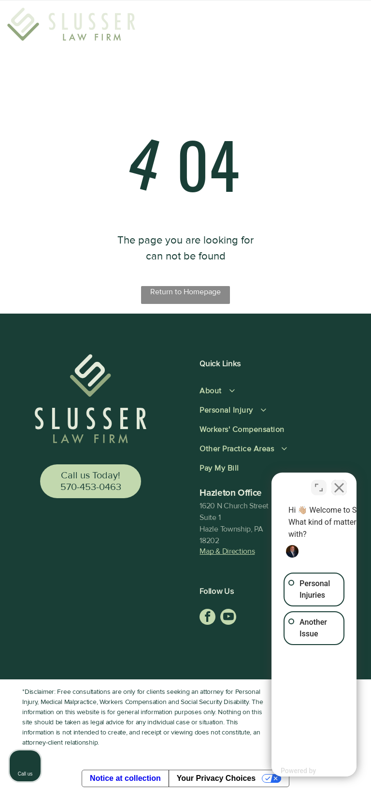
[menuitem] (270, 391)
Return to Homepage (185, 292)
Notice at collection (125, 778)
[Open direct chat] (319, 482)
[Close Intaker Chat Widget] (339, 482)
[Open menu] (348, 26)
